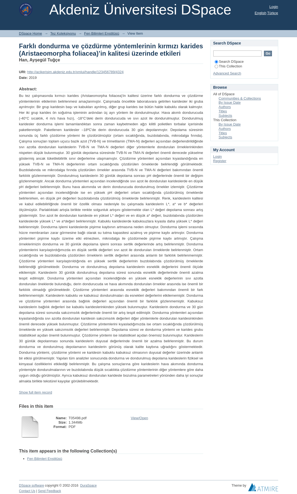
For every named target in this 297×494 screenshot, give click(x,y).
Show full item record (35, 392)
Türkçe (272, 13)
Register (219, 161)
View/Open (139, 418)
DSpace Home (30, 33)
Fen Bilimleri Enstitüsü (101, 33)
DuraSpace (88, 485)
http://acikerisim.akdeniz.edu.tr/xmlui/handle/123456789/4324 (75, 72)
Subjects (225, 116)
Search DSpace (229, 61)
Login (273, 7)
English (260, 13)
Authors (225, 107)
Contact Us (27, 491)
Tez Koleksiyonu (63, 33)
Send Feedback (49, 491)
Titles (223, 111)
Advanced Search (227, 73)
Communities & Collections (240, 98)
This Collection (228, 66)
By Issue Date (230, 102)
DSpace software (31, 485)
